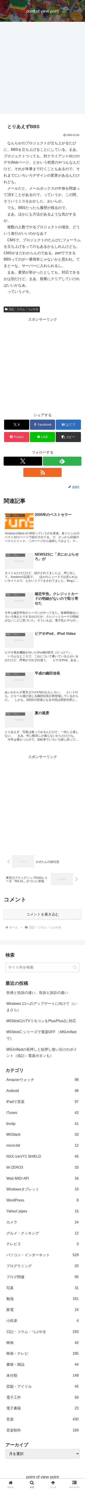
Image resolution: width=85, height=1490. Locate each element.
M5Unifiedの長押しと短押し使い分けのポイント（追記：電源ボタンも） (41, 1052)
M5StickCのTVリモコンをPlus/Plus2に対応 (41, 1021)
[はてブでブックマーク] (68, 425)
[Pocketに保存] (16, 437)
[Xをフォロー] (23, 461)
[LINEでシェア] (42, 437)
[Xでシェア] (16, 425)
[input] (42, 967)
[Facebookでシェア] (42, 425)
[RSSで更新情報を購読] (42, 472)
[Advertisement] (42, 69)
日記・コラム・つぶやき (22, 309)
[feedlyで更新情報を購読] (62, 461)
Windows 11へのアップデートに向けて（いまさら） (41, 1007)
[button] (68, 437)
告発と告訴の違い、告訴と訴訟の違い (37, 993)
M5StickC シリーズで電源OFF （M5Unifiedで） (41, 1035)
